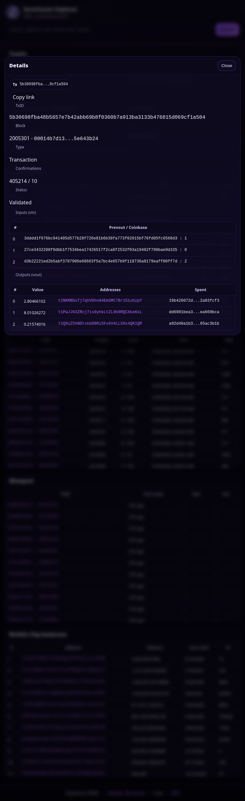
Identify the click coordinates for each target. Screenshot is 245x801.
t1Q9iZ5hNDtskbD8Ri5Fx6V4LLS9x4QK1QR (100, 325)
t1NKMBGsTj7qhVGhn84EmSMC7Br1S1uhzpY (100, 302)
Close (226, 65)
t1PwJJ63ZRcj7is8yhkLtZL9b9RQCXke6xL (100, 314)
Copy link (23, 97)
